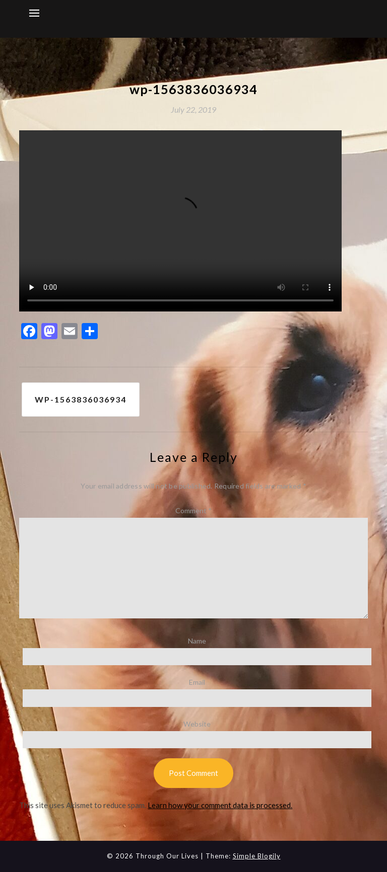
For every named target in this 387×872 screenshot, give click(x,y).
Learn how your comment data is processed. (220, 805)
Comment (193, 510)
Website (197, 724)
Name (197, 641)
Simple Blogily (257, 856)
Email (197, 682)
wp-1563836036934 (80, 399)
